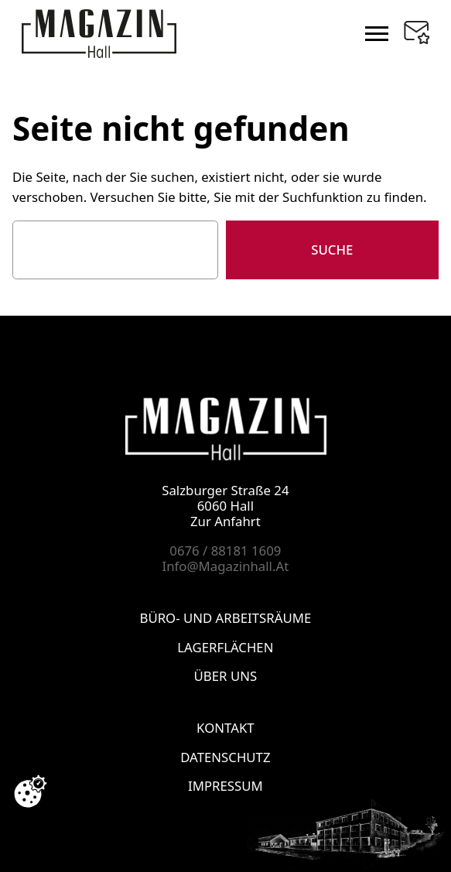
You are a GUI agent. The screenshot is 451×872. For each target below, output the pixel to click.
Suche (332, 249)
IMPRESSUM (225, 786)
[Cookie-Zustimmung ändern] (30, 791)
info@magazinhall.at (225, 566)
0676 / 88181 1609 (225, 550)
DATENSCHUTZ (225, 756)
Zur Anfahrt (225, 521)
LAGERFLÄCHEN (225, 646)
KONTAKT (225, 728)
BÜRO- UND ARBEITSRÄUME (226, 618)
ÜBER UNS (226, 676)
